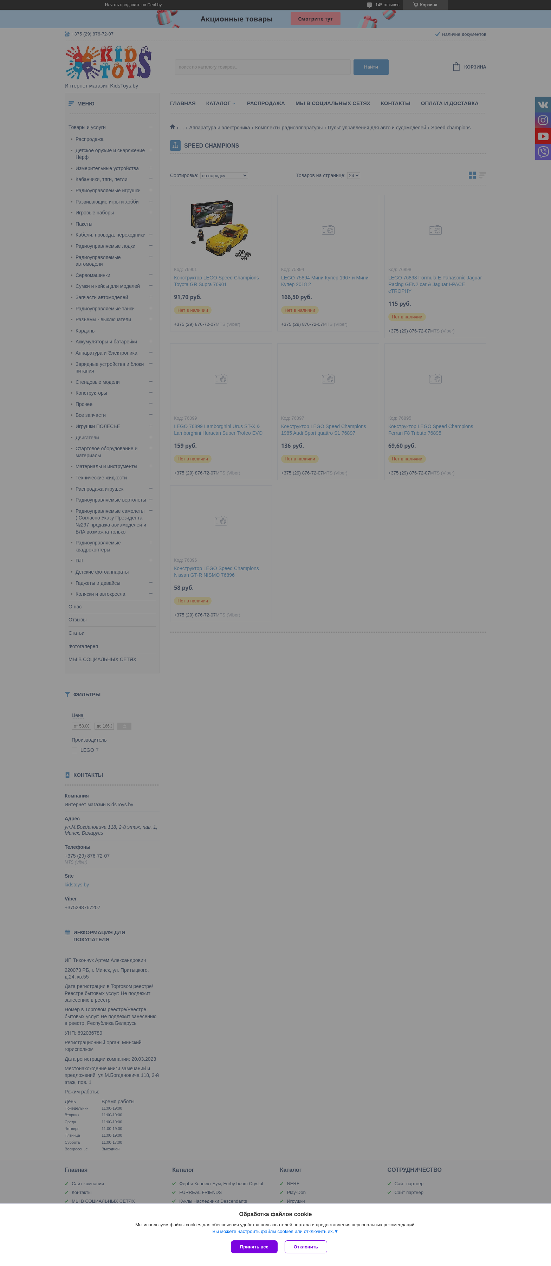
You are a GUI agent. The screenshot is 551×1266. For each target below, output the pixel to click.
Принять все (254, 1246)
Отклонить (306, 1246)
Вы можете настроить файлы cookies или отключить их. (273, 1231)
